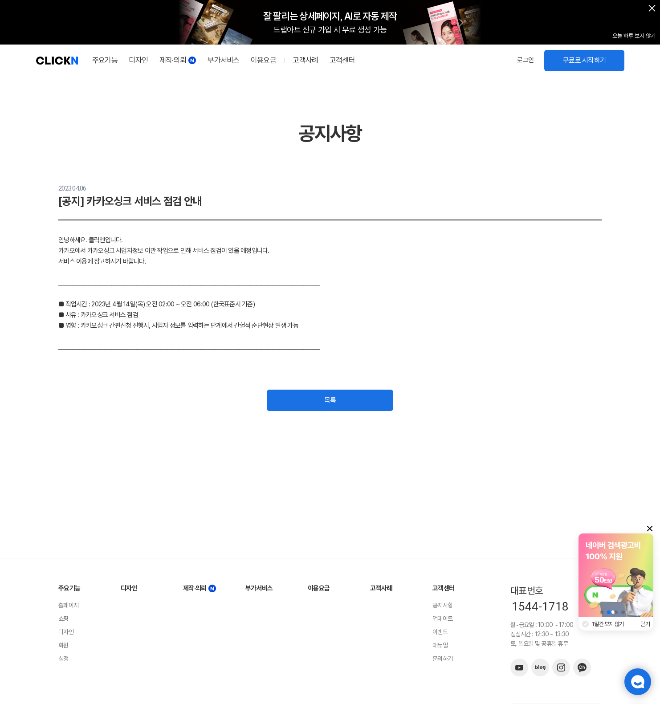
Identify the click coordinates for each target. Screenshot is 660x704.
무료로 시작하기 (584, 60)
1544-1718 (540, 606)
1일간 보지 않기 (607, 624)
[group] (616, 575)
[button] (198, 23)
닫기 (645, 624)
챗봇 (637, 681)
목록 (330, 400)
